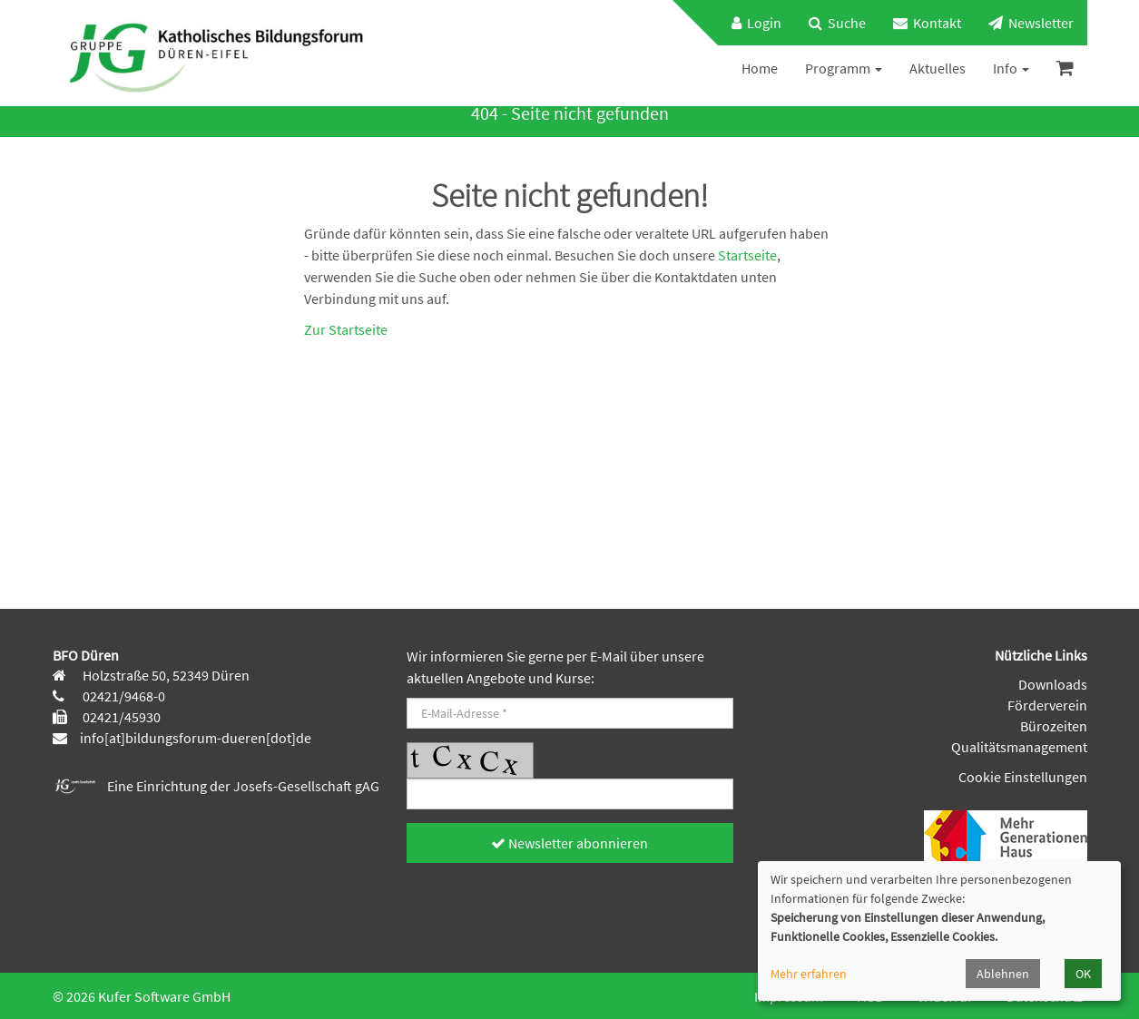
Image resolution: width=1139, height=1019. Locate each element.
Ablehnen (1003, 973)
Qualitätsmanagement (1019, 747)
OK (1083, 973)
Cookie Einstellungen (1022, 777)
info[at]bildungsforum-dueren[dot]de (195, 738)
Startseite (747, 255)
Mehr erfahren (809, 973)
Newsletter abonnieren (569, 843)
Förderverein (1047, 705)
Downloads (1052, 684)
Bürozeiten (1053, 726)
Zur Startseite (346, 329)
